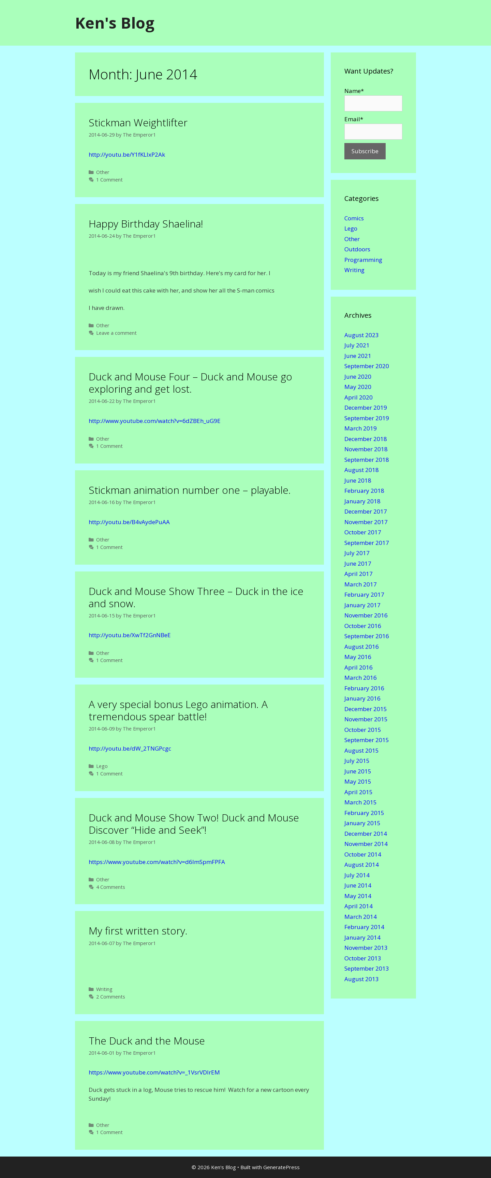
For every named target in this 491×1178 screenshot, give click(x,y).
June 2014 (357, 885)
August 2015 (361, 750)
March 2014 (360, 917)
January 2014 (362, 937)
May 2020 (357, 387)
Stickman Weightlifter (138, 122)
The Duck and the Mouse (147, 1041)
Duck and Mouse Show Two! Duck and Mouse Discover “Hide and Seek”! (194, 824)
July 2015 (357, 761)
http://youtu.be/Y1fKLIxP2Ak (127, 154)
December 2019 (365, 407)
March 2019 (360, 428)
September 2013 (366, 968)
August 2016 (361, 646)
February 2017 (364, 594)
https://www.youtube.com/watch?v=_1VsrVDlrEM (154, 1072)
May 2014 (357, 896)
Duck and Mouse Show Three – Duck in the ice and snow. (196, 597)
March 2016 (360, 677)
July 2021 (357, 345)
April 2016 (358, 667)
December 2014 (365, 833)
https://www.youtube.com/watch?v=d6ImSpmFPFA (157, 862)
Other (102, 172)
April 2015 (358, 792)
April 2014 (358, 906)
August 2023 (361, 335)
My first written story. (138, 931)
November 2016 (366, 615)
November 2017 (366, 522)
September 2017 (366, 543)
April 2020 (358, 397)
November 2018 (366, 449)
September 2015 (366, 740)
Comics (354, 218)
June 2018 (357, 480)
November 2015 (366, 719)
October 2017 (362, 532)
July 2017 (357, 553)
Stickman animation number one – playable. (190, 490)
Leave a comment (116, 333)
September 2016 (366, 636)
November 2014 (366, 844)
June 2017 (357, 563)
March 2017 (360, 584)
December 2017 (365, 511)
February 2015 (364, 813)
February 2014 (364, 927)
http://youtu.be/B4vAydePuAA (129, 522)
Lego (102, 766)
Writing (104, 989)
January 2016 (362, 698)
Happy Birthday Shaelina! (146, 224)
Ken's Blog (114, 22)
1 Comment (109, 179)
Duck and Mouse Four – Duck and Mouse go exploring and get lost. (190, 383)
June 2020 (357, 376)
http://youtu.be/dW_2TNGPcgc (130, 748)
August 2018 (361, 470)
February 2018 (364, 490)
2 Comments (110, 996)
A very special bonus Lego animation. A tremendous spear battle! (178, 710)
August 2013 (361, 979)
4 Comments (110, 887)
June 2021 (357, 356)
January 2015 (362, 823)
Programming (363, 260)
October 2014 (362, 854)
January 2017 (362, 605)
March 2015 (360, 802)
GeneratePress (281, 1167)
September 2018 (366, 460)
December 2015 (365, 709)
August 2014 (361, 864)
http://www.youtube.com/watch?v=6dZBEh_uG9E (155, 421)
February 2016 (364, 688)
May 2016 (357, 657)
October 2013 (362, 958)
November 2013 (366, 948)
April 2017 (358, 574)
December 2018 (365, 439)
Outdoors (357, 249)
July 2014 (357, 875)
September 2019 (366, 418)
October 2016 (362, 626)
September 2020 (366, 366)
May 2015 (357, 781)
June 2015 (357, 771)
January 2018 (362, 501)
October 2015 (362, 730)
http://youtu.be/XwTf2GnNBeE (130, 635)
